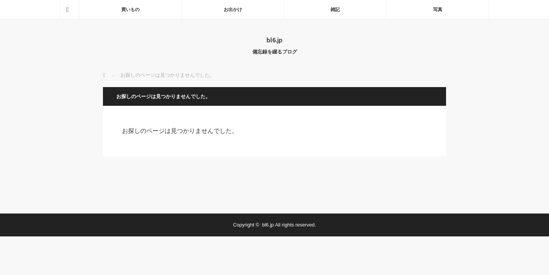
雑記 (335, 9)
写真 (437, 9)
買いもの (130, 9)
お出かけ (233, 9)
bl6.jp (274, 39)
